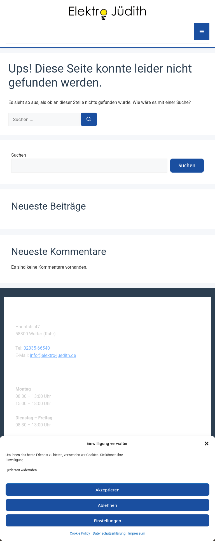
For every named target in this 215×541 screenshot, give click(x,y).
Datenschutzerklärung (109, 533)
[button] (206, 443)
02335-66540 (37, 348)
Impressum (136, 533)
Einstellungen (107, 520)
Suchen (18, 155)
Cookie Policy (80, 533)
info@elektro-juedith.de (53, 355)
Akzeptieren (107, 490)
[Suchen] (89, 119)
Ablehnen (107, 505)
